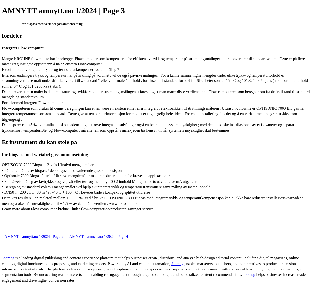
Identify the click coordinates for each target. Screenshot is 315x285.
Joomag (8, 258)
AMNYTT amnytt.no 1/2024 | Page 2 (33, 236)
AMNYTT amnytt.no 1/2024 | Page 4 (98, 236)
